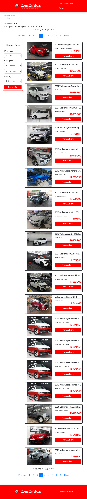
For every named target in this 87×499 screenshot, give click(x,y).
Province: (8, 51)
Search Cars (12, 45)
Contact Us (64, 8)
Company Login (66, 492)
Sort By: (7, 77)
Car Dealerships (66, 4)
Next (66, 36)
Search (6, 16)
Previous (22, 36)
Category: (8, 61)
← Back (7, 18)
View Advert (68, 56)
